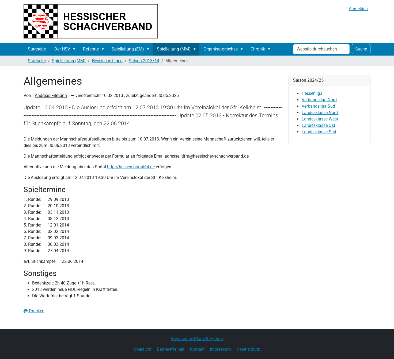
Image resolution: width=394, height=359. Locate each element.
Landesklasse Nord (320, 112)
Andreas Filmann (51, 95)
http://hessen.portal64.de (131, 166)
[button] (75, 49)
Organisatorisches (220, 49)
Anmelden (358, 8)
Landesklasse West (320, 119)
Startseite (37, 49)
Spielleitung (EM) (128, 49)
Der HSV (62, 49)
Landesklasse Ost (318, 125)
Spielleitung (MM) (174, 49)
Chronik (258, 49)
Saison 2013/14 (144, 60)
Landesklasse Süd (319, 131)
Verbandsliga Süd (318, 106)
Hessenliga (312, 93)
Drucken (34, 310)
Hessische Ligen (107, 60)
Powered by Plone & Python (197, 338)
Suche (361, 49)
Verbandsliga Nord (319, 99)
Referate (91, 49)
